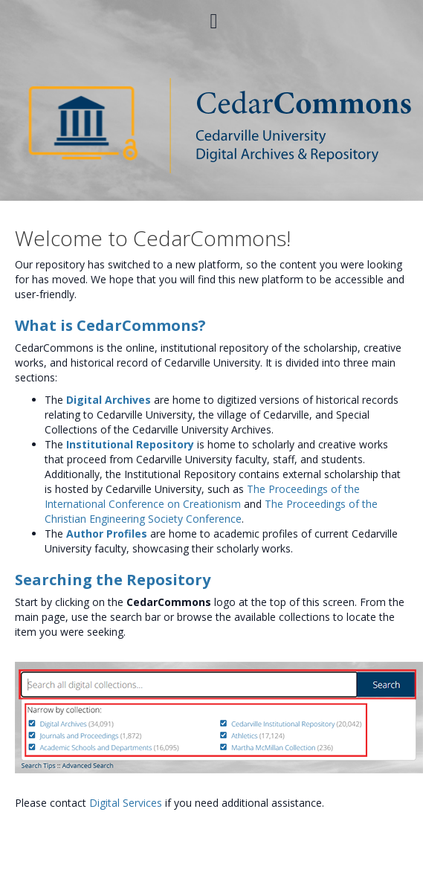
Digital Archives (108, 400)
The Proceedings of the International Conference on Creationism (202, 496)
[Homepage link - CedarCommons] (211, 124)
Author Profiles (106, 533)
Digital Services (125, 803)
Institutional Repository (130, 444)
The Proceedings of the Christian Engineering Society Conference (211, 511)
